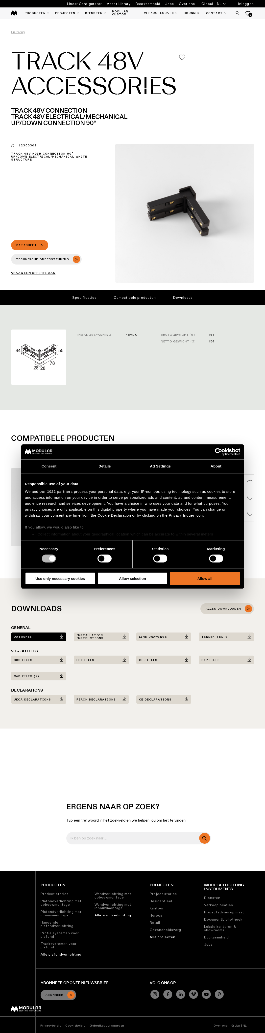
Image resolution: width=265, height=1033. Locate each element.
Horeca (156, 915)
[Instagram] (155, 994)
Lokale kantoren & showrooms (220, 928)
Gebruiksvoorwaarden (107, 1025)
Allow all (205, 578)
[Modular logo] (26, 1010)
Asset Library (119, 3)
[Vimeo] (193, 994)
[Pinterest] (219, 994)
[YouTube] (206, 994)
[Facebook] (168, 994)
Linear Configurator (84, 3)
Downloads (183, 297)
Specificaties (84, 297)
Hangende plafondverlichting (57, 924)
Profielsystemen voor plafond (60, 935)
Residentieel (161, 901)
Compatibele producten (135, 297)
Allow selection (132, 578)
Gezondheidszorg (165, 930)
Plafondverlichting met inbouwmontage (61, 913)
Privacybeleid (51, 1025)
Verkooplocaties (218, 905)
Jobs (169, 3)
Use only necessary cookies (60, 578)
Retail (155, 922)
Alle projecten (162, 937)
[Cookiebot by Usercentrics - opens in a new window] (218, 451)
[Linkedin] (180, 994)
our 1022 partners (56, 491)
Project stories (163, 894)
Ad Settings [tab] (160, 466)
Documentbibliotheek (223, 919)
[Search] (237, 13)
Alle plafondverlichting (61, 954)
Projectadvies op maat (224, 912)
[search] (204, 838)
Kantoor (157, 908)
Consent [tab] (49, 466)
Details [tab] (104, 466)
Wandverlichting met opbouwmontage (113, 896)
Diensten (212, 898)
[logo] (14, 13)
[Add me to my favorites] (182, 57)
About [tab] (216, 466)
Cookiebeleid (75, 1025)
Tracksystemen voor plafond (59, 945)
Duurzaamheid (148, 3)
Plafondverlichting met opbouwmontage (61, 903)
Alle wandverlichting (113, 915)
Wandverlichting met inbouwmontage (113, 906)
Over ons (187, 3)
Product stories (55, 894)
